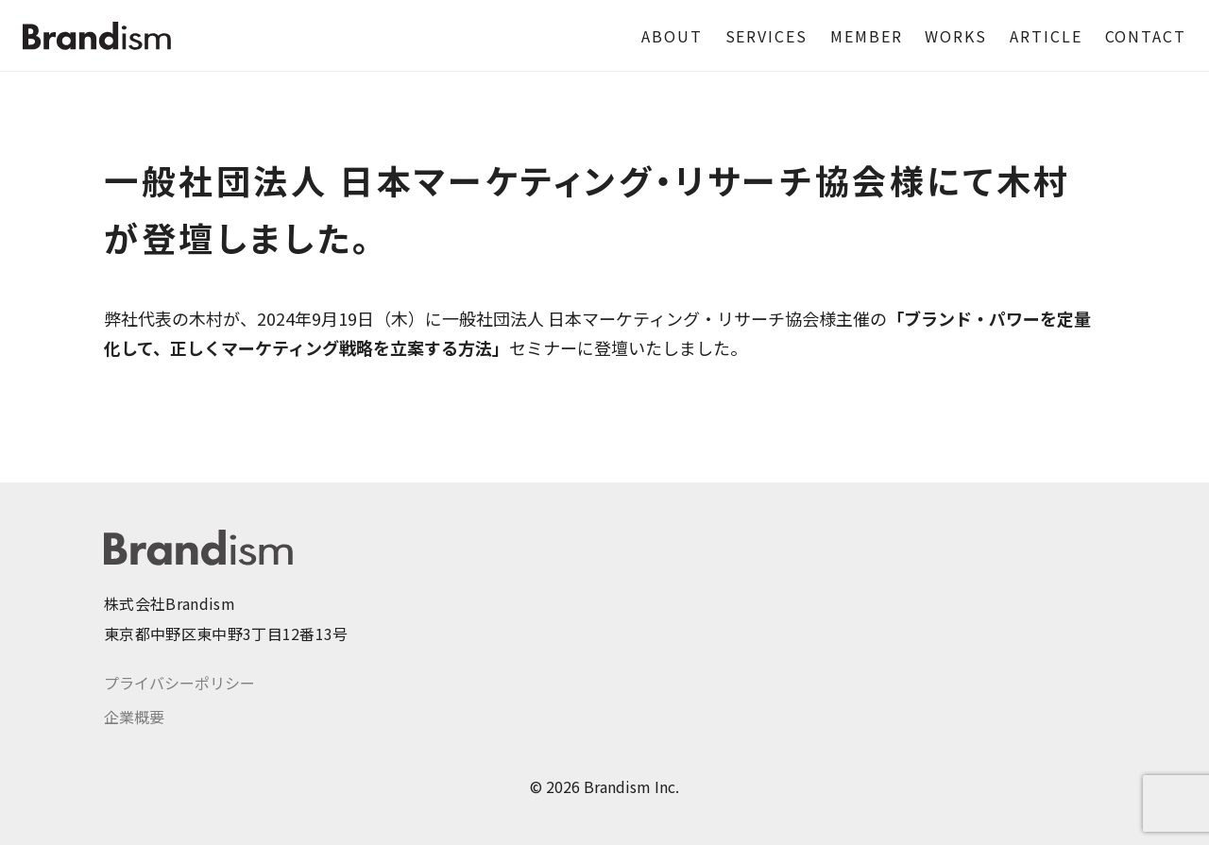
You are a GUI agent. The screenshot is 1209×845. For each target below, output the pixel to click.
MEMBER (866, 36)
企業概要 (134, 716)
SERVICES (766, 36)
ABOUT (672, 36)
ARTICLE (1045, 36)
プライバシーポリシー (179, 682)
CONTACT (1145, 36)
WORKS (956, 36)
